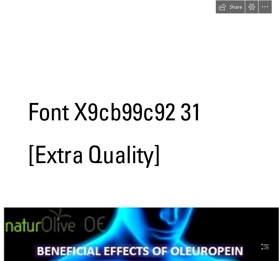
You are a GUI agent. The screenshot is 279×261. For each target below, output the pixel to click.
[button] (230, 6)
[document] (139, 130)
